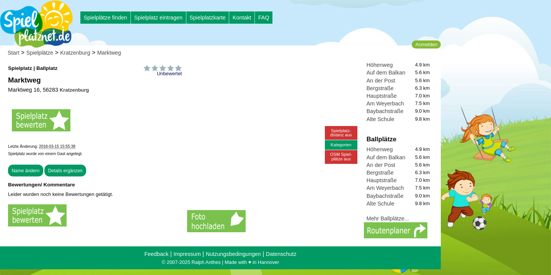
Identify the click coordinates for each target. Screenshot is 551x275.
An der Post (381, 81)
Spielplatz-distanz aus (341, 132)
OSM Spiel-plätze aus (341, 156)
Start (13, 53)
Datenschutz (281, 254)
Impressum (187, 254)
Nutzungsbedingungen (233, 254)
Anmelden (426, 44)
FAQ (263, 18)
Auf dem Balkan (386, 73)
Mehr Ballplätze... (388, 218)
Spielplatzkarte (207, 18)
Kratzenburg (75, 53)
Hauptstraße (382, 96)
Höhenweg (380, 65)
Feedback (156, 254)
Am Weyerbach (385, 103)
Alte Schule (381, 119)
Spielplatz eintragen (158, 18)
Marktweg (109, 53)
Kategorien (341, 144)
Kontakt (242, 18)
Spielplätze (39, 53)
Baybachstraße (385, 111)
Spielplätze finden (105, 18)
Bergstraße (380, 88)
